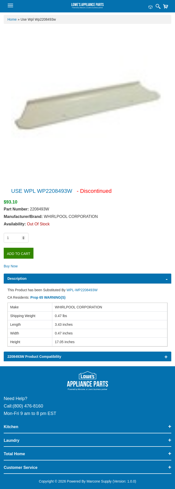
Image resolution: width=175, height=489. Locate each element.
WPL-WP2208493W (81, 290)
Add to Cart (18, 254)
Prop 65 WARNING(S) (48, 297)
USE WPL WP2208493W (41, 191)
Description (17, 279)
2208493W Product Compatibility (34, 357)
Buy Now (11, 266)
